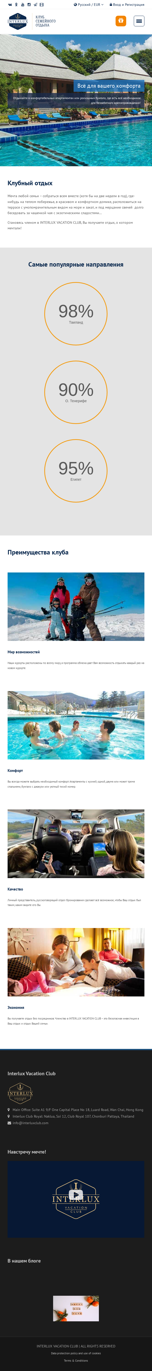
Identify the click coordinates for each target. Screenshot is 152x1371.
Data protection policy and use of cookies (76, 1353)
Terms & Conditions (76, 1360)
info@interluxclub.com (30, 1123)
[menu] (139, 21)
